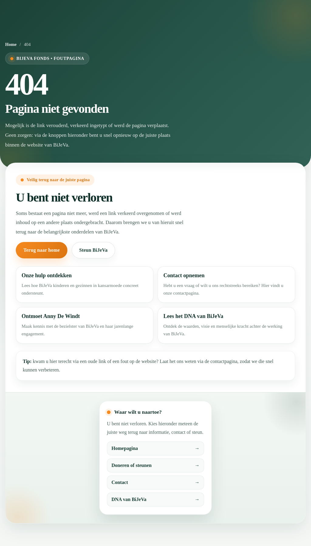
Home (11, 44)
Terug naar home (41, 250)
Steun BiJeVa (93, 250)
